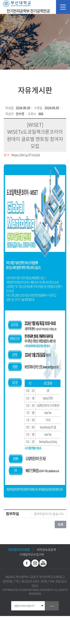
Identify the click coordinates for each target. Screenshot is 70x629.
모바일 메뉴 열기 (63, 7)
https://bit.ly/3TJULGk (25, 155)
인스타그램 (35, 563)
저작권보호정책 (46, 549)
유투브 (43, 563)
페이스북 (27, 563)
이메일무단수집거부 (32, 554)
